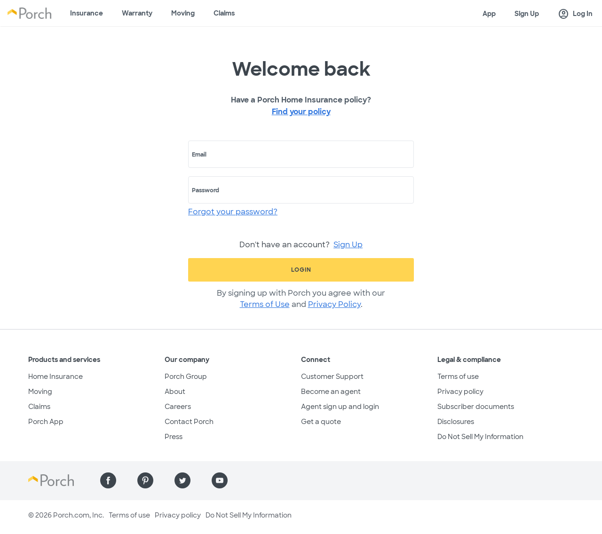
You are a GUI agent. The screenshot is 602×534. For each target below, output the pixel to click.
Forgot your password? (232, 212)
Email (199, 154)
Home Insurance (55, 376)
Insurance (86, 13)
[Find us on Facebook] (108, 480)
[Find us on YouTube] (220, 480)
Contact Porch (189, 421)
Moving (183, 13)
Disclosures (455, 421)
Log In (575, 14)
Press (173, 436)
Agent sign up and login (340, 406)
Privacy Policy (334, 304)
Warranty (137, 13)
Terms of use (458, 376)
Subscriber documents (475, 406)
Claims (224, 13)
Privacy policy (460, 391)
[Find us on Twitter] (182, 480)
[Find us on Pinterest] (145, 480)
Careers (178, 406)
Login (301, 270)
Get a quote (321, 421)
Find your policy (301, 112)
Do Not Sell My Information (480, 436)
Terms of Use (265, 304)
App (489, 13)
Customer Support (332, 376)
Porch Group (186, 376)
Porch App (45, 421)
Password (205, 190)
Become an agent (331, 391)
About (175, 391)
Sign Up (527, 13)
